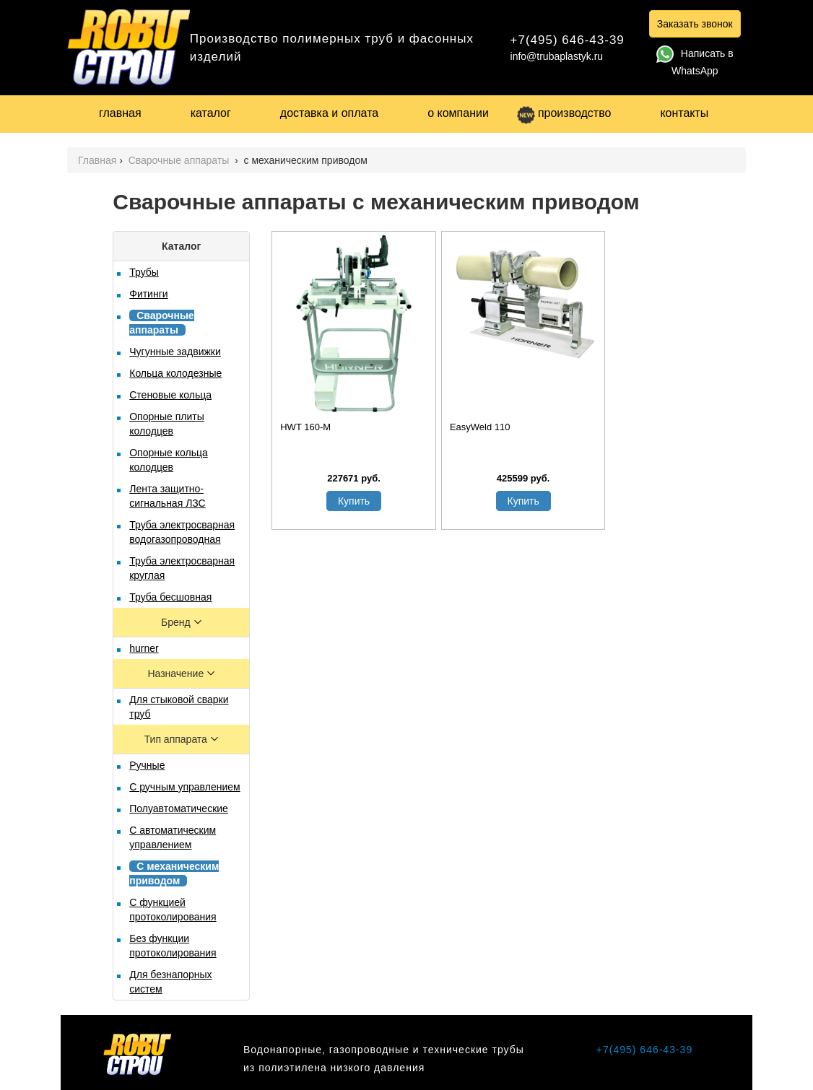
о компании (458, 113)
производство (564, 113)
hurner (143, 648)
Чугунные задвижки (175, 351)
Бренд (177, 622)
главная (120, 113)
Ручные (147, 765)
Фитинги (148, 294)
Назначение (176, 673)
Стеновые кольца (170, 395)
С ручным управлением (184, 787)
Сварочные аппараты (180, 160)
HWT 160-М (305, 427)
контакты (684, 113)
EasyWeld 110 (480, 427)
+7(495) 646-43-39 (567, 40)
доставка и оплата (329, 113)
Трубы (144, 272)
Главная (97, 160)
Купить (354, 501)
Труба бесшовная (170, 597)
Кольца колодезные (175, 373)
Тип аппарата (177, 739)
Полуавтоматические (178, 808)
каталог (211, 113)
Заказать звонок (695, 24)
